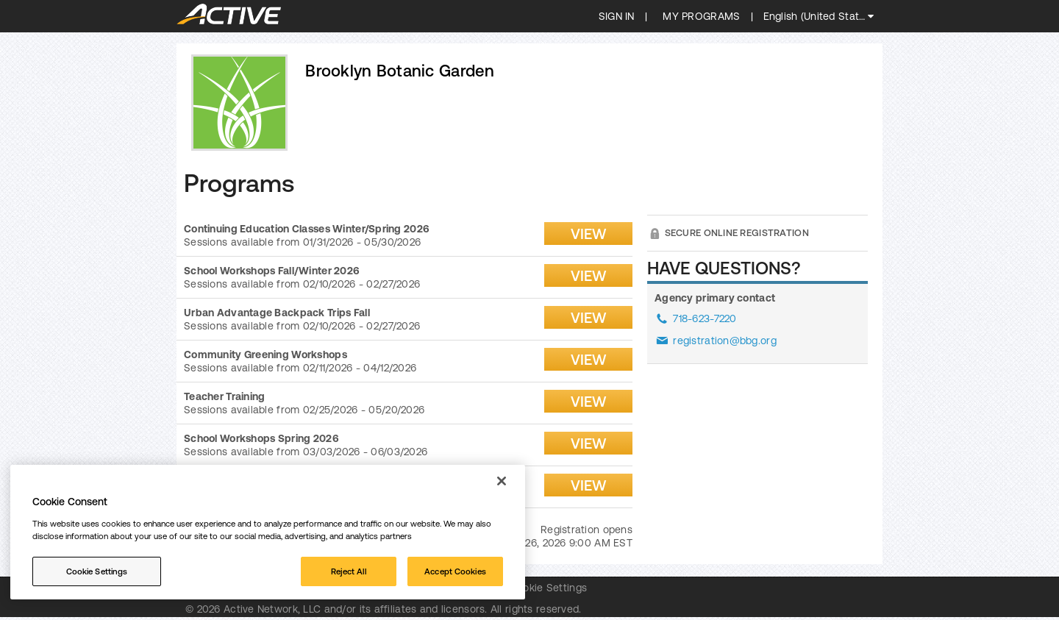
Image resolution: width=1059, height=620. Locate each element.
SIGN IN (617, 16)
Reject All (348, 571)
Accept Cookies (455, 571)
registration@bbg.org (725, 340)
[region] (267, 532)
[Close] (501, 481)
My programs (701, 16)
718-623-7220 (704, 318)
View (588, 233)
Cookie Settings (548, 588)
